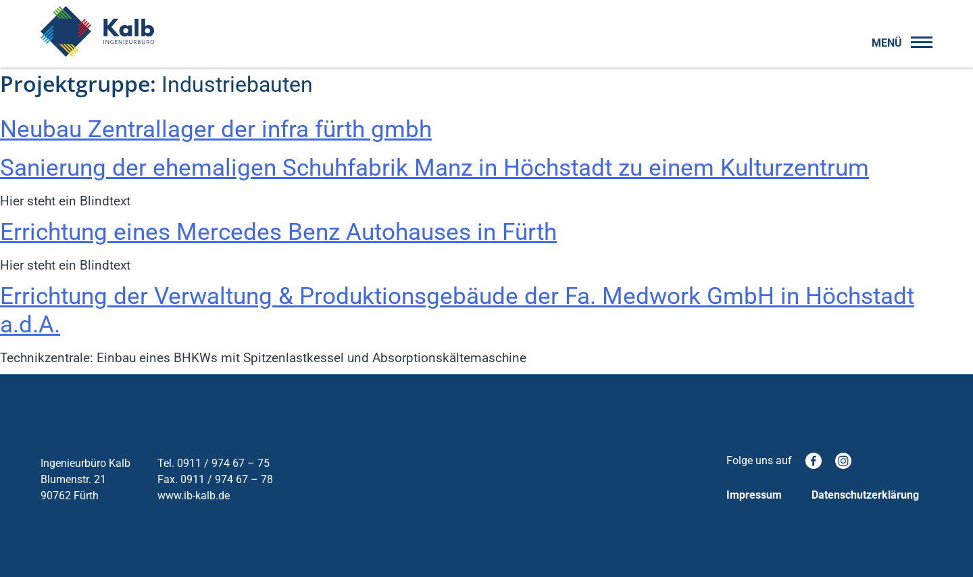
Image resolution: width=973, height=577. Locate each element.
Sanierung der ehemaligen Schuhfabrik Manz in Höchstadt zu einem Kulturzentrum (434, 168)
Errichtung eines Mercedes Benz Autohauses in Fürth (278, 232)
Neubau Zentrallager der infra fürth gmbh (216, 129)
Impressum (754, 494)
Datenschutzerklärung (865, 494)
